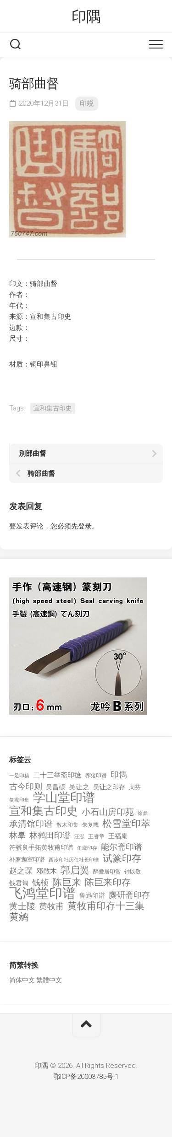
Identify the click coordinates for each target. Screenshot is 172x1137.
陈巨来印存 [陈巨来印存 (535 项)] (108, 883)
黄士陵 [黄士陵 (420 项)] (22, 906)
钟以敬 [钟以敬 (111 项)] (132, 871)
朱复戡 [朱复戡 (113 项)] (90, 825)
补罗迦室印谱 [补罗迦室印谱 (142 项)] (27, 859)
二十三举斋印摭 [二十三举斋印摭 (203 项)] (57, 775)
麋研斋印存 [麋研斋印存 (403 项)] (129, 895)
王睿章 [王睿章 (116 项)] (96, 836)
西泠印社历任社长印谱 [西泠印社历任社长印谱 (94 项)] (74, 860)
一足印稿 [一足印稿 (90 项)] (19, 776)
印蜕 (87, 103)
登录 (85, 526)
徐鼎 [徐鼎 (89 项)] (143, 813)
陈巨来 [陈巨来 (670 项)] (66, 882)
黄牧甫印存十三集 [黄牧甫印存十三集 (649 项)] (105, 906)
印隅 (86, 16)
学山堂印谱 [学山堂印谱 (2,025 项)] (64, 797)
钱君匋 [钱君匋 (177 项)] (18, 883)
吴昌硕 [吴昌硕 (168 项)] (55, 787)
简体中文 (22, 980)
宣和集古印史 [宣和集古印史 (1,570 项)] (43, 811)
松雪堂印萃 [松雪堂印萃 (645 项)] (126, 824)
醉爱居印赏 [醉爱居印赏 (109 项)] (107, 871)
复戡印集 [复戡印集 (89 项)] (19, 800)
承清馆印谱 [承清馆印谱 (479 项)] (31, 824)
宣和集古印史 (52, 408)
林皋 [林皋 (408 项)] (17, 835)
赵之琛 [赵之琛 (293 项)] (21, 870)
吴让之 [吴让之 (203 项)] (79, 787)
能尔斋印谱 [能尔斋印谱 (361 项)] (121, 846)
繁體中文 (49, 980)
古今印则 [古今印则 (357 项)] (25, 786)
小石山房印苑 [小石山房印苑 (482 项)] (108, 812)
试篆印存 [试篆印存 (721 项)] (122, 858)
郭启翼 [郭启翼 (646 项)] (75, 870)
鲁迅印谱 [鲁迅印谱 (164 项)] (92, 895)
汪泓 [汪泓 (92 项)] (79, 837)
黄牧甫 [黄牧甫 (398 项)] (51, 906)
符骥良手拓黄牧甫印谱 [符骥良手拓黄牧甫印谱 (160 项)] (41, 847)
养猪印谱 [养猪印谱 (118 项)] (96, 775)
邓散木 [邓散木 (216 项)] (46, 871)
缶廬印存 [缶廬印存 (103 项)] (87, 848)
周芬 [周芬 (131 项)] (135, 787)
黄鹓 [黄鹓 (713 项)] (18, 917)
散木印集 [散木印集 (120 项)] (67, 825)
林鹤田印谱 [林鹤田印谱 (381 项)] (50, 835)
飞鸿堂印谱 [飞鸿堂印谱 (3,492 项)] (42, 893)
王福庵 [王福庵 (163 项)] (118, 836)
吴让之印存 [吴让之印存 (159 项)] (109, 787)
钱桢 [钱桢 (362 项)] (40, 882)
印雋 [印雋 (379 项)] (119, 774)
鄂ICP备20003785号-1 (86, 1076)
